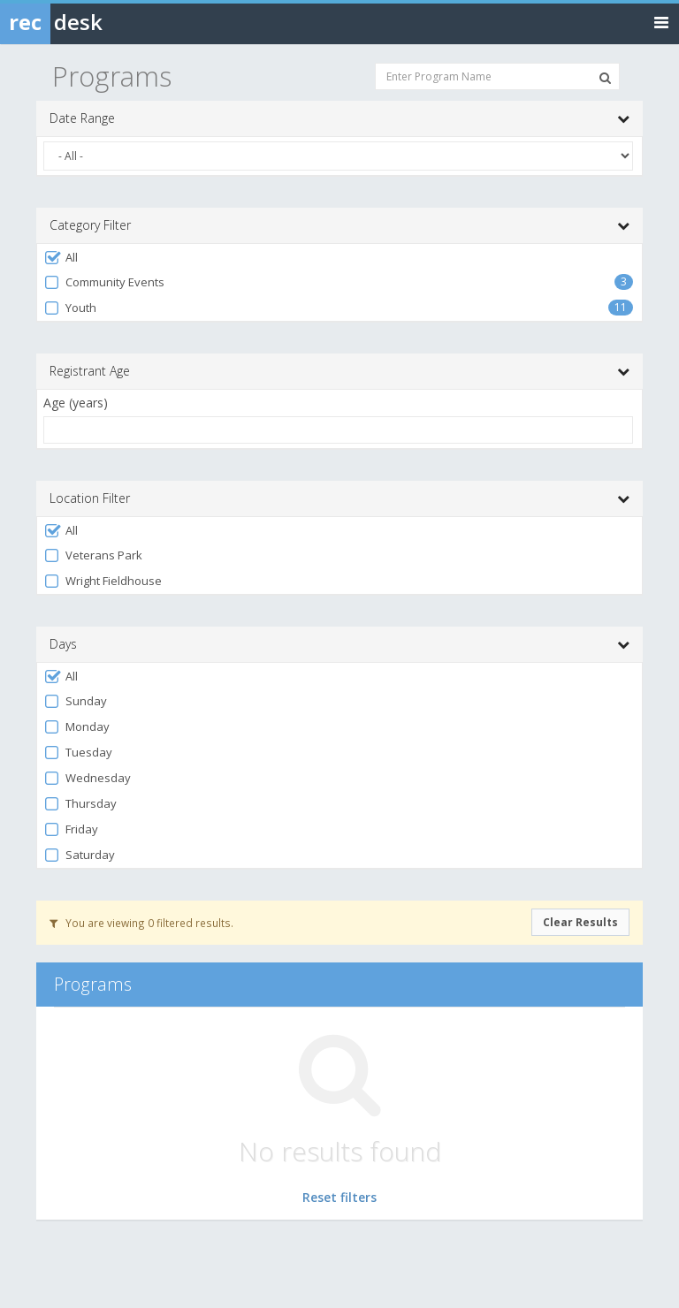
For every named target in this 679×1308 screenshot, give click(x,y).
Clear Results (580, 922)
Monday (76, 727)
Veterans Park (92, 555)
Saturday (79, 855)
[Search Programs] (605, 77)
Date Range (339, 118)
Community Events (103, 282)
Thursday (80, 803)
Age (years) (75, 402)
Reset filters (339, 1197)
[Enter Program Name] (497, 76)
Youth (69, 308)
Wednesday (87, 778)
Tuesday (77, 752)
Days (339, 644)
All (60, 257)
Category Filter (339, 225)
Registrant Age (339, 371)
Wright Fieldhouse (102, 581)
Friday (70, 829)
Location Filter (339, 498)
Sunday (75, 701)
